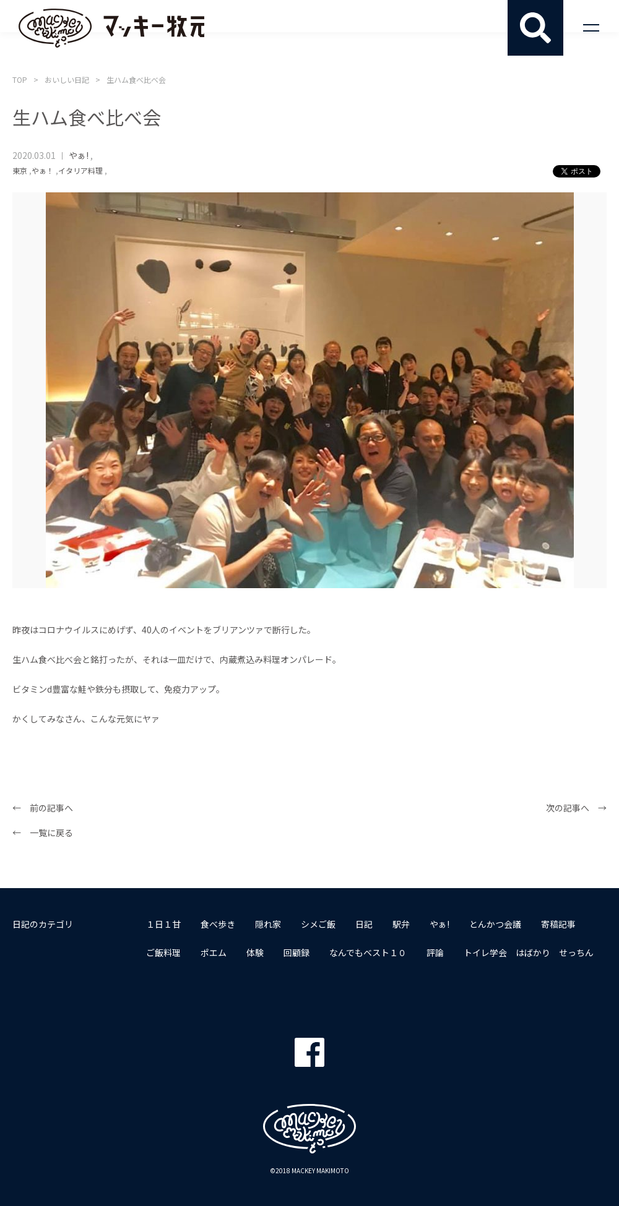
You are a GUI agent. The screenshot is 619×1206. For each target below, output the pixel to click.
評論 (435, 952)
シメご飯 (318, 924)
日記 (364, 924)
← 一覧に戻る (42, 832)
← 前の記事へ (42, 808)
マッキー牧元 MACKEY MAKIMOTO (111, 28)
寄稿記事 (558, 924)
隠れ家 (268, 924)
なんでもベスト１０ (368, 952)
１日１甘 (163, 924)
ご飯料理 (163, 952)
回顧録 (297, 952)
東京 (19, 170)
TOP (19, 79)
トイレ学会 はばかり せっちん (529, 952)
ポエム (214, 952)
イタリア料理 (80, 170)
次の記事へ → (576, 808)
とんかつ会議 (495, 924)
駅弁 (401, 924)
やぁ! (79, 155)
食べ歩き (218, 924)
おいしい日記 (67, 79)
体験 (255, 952)
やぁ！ (43, 170)
